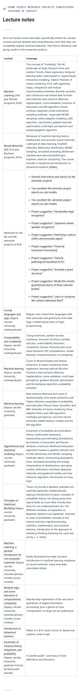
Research (34, 7)
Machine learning (14, 368)
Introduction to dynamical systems (12, 632)
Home (11, 7)
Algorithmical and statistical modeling (14, 450)
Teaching (14, 10)
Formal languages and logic (12, 314)
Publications (65, 7)
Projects (48, 7)
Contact (32, 10)
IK (23, 10)
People (21, 7)
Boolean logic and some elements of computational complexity (12, 595)
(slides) (53, 167)
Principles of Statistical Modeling (11, 504)
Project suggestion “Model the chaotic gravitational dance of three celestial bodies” (53, 285)
